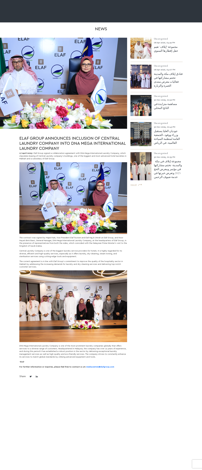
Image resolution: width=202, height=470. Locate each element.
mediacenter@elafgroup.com (100, 366)
